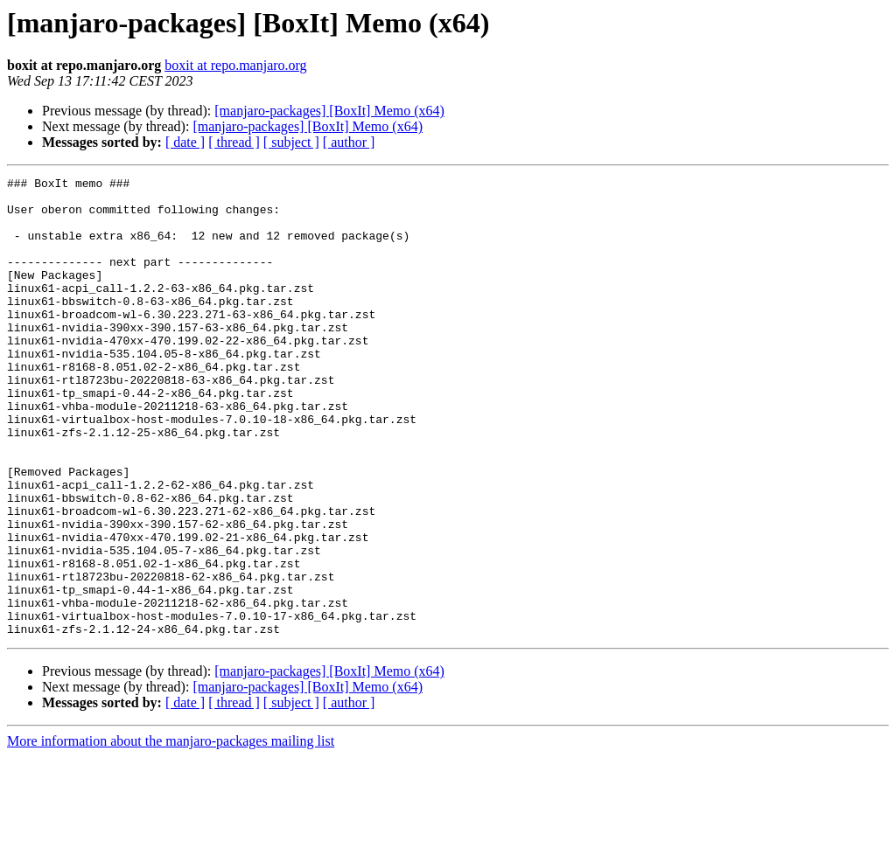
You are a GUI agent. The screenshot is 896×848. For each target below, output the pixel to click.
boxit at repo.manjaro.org (235, 65)
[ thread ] (234, 142)
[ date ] (185, 142)
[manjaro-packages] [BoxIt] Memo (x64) (329, 110)
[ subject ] (291, 142)
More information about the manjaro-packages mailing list (170, 832)
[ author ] (349, 142)
